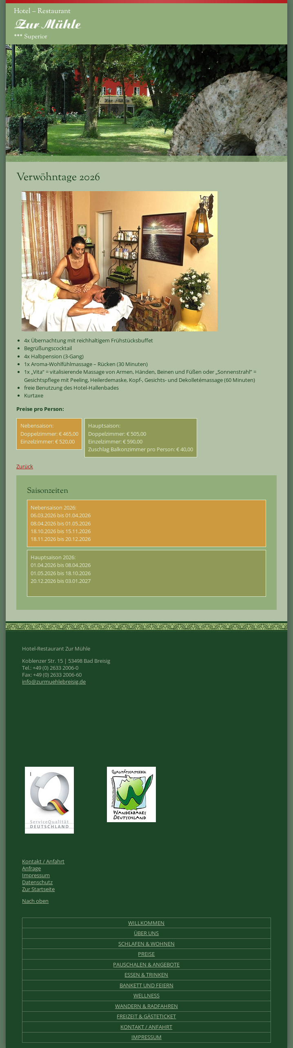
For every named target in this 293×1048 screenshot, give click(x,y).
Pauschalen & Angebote (146, 964)
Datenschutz (37, 882)
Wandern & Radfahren (146, 1006)
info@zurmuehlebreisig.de (54, 681)
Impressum (36, 875)
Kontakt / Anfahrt (43, 861)
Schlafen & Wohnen (146, 943)
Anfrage (31, 868)
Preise (146, 954)
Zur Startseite (38, 889)
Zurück (24, 466)
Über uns (146, 933)
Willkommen (146, 923)
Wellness (146, 995)
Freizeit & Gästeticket (146, 1016)
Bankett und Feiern (146, 985)
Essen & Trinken (146, 974)
